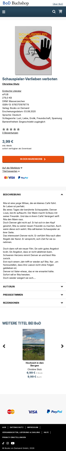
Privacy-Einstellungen (14, 437)
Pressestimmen (13, 294)
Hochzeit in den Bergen (35, 364)
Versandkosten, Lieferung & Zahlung (21, 432)
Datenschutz (16, 427)
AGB (4, 427)
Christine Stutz (10, 83)
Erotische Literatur (11, 90)
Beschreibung (12, 194)
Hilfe (46, 432)
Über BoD (58, 4)
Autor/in (9, 286)
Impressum (32, 427)
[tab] (33, 193)
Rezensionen (11, 302)
